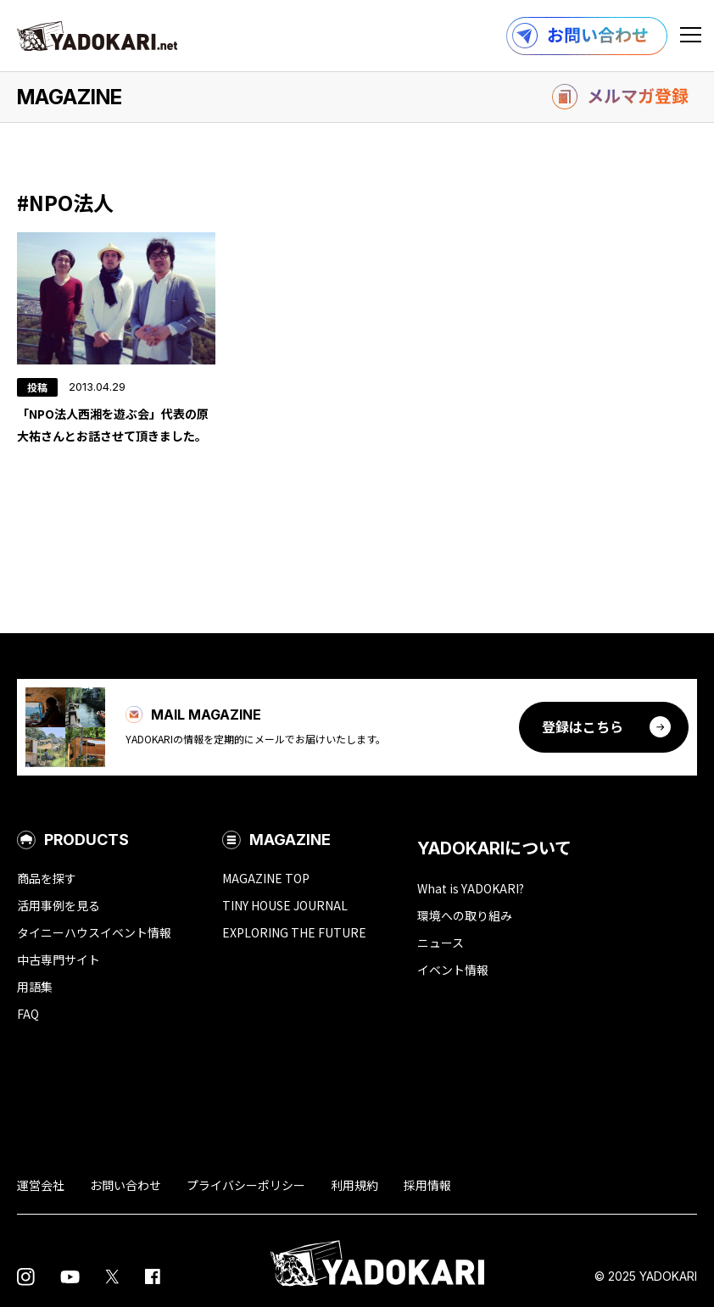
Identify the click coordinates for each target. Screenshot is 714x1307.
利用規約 (354, 1184)
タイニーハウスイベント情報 (94, 932)
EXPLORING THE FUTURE (294, 932)
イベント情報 (452, 969)
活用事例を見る (58, 905)
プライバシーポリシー (246, 1184)
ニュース (440, 942)
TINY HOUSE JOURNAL (285, 905)
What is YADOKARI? (470, 888)
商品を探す (46, 878)
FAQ (28, 1013)
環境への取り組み (464, 915)
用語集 (35, 986)
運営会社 (40, 1184)
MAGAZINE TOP (266, 878)
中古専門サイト (58, 959)
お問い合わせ (125, 1184)
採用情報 (427, 1184)
